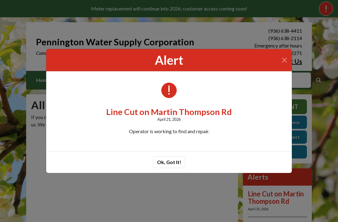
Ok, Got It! (169, 162)
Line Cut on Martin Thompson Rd (169, 112)
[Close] (284, 60)
